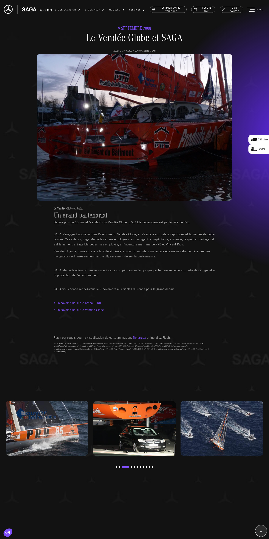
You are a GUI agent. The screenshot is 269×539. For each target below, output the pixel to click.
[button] (67, 10)
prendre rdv (202, 9)
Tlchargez (139, 337)
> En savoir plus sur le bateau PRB (77, 302)
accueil (116, 50)
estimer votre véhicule (166, 9)
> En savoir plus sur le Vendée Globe (79, 309)
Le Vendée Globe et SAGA (68, 208)
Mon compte (230, 9)
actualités (127, 50)
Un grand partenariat (80, 215)
